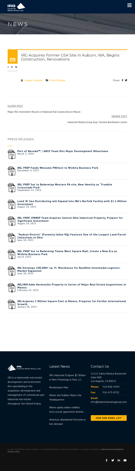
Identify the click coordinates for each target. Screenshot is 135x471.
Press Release (57, 80)
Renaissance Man (58, 387)
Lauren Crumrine (33, 80)
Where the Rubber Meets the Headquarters (65, 397)
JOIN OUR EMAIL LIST (109, 417)
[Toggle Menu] (129, 5)
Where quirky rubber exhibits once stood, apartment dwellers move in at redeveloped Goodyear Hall (67, 410)
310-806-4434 (110, 386)
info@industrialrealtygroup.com (109, 401)
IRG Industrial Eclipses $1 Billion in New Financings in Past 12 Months (67, 377)
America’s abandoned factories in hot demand (67, 421)
